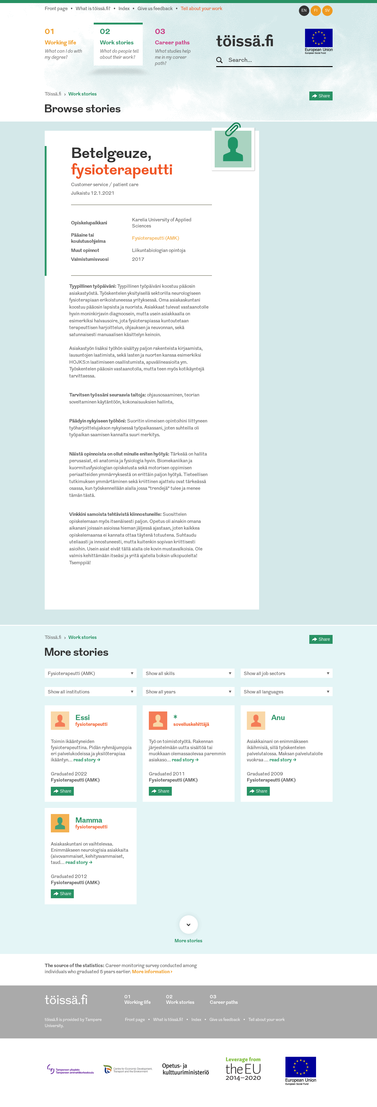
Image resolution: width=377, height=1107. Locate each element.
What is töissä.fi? (93, 9)
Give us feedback (155, 9)
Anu (278, 718)
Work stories (82, 94)
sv (327, 11)
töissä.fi (245, 42)
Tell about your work (201, 9)
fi (316, 11)
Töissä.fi (53, 94)
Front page (56, 9)
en (304, 11)
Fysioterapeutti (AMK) (155, 238)
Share (324, 95)
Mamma (88, 820)
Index (124, 9)
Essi (82, 718)
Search (222, 60)
